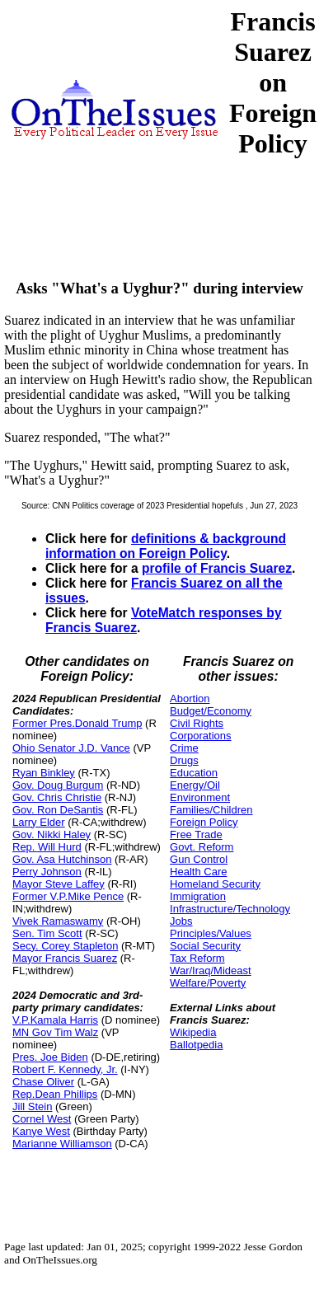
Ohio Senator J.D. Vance (71, 748)
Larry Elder (38, 822)
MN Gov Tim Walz (55, 1032)
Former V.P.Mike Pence (68, 896)
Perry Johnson (47, 871)
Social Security (205, 946)
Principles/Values (210, 933)
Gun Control (199, 859)
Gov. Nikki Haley (51, 834)
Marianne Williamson (62, 1143)
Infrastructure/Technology (230, 908)
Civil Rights (196, 723)
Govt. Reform (201, 847)
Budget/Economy (210, 711)
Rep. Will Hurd (47, 847)
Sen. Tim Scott (47, 933)
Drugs (184, 760)
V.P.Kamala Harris (55, 1020)
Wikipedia (193, 1032)
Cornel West (41, 1119)
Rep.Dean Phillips (54, 1094)
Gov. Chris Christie (56, 797)
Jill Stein (32, 1106)
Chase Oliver (43, 1082)
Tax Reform (197, 958)
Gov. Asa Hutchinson (61, 859)
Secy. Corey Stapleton (65, 946)
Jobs (181, 921)
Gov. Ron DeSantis (57, 810)
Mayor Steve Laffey (58, 884)
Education (194, 773)
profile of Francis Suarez (217, 568)
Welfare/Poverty (208, 983)
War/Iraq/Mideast (210, 970)
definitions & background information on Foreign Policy (165, 546)
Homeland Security (215, 884)
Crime (184, 748)
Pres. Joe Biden (50, 1057)
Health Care (198, 871)
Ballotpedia (196, 1044)
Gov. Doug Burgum (57, 785)
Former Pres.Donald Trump (77, 723)
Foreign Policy (203, 822)
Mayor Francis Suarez (64, 958)
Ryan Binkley (43, 773)
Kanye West (41, 1131)
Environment (200, 797)
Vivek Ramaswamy (57, 921)
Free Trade (196, 834)
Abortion (189, 698)
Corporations (200, 735)
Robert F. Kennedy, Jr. (65, 1069)
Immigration (198, 896)
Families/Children (211, 810)
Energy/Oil (195, 785)
